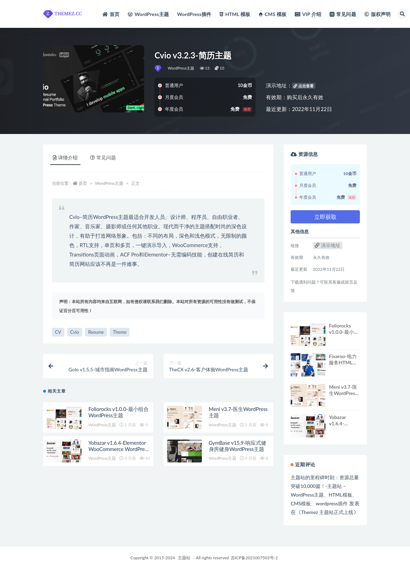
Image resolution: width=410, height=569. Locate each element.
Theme (119, 332)
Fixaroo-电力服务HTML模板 (343, 362)
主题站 (184, 557)
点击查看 (303, 86)
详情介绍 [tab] (65, 157)
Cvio (74, 332)
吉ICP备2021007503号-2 (254, 557)
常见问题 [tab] (103, 157)
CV (58, 332)
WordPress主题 (181, 68)
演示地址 (327, 245)
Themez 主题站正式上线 (327, 512)
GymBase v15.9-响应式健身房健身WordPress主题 (237, 446)
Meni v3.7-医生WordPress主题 (343, 393)
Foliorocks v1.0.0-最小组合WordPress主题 (118, 412)
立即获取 (325, 216)
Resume (96, 332)
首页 (83, 183)
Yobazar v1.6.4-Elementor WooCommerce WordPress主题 (118, 449)
